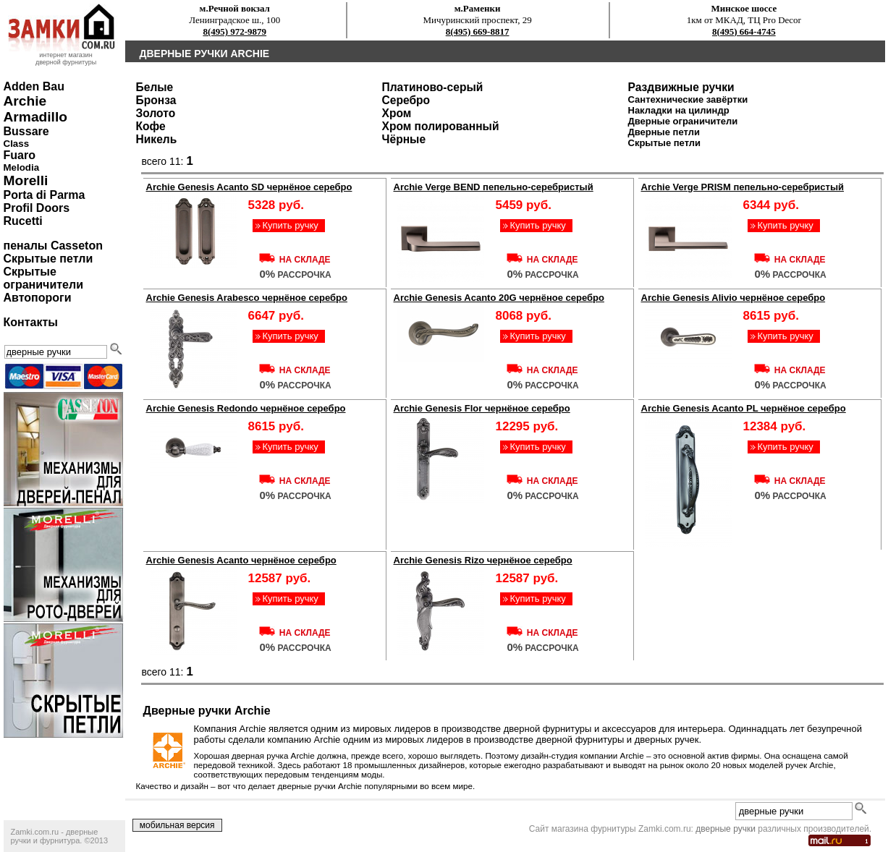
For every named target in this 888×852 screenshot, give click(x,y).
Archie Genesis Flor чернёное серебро (482, 408)
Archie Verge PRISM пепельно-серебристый (743, 187)
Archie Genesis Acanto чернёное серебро (241, 560)
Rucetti (23, 221)
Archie (25, 100)
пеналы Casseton (53, 245)
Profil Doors (37, 208)
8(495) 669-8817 (477, 31)
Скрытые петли (48, 258)
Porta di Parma (44, 195)
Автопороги (38, 297)
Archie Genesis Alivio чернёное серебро (733, 297)
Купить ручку (290, 225)
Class (17, 143)
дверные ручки (725, 829)
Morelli (26, 180)
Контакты (31, 322)
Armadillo (36, 116)
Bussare (26, 131)
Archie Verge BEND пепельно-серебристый (493, 187)
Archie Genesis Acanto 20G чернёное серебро (499, 297)
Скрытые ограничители (43, 278)
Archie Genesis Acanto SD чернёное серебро (249, 187)
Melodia (22, 167)
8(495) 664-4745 (744, 31)
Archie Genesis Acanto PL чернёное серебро (743, 408)
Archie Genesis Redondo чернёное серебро (246, 408)
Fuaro (19, 155)
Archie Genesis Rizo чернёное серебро (483, 560)
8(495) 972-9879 (234, 31)
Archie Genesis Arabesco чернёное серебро (246, 297)
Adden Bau (34, 86)
